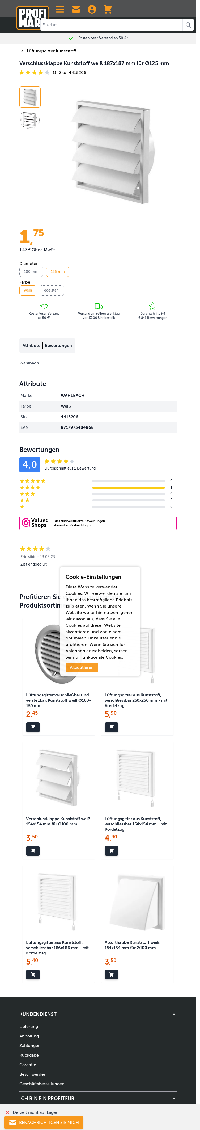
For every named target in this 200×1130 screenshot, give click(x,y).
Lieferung (28, 1026)
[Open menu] (60, 9)
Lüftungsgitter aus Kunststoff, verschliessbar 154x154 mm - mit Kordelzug (136, 824)
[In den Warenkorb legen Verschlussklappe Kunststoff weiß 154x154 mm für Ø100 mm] (33, 851)
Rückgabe (29, 1055)
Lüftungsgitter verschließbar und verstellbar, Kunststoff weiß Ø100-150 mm (58, 700)
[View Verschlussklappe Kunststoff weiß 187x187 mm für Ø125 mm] (30, 120)
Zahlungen (30, 1045)
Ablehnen (75, 651)
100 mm (31, 272)
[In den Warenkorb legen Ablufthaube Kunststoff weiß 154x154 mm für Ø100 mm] (111, 974)
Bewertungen (58, 345)
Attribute (31, 345)
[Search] (188, 25)
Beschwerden (32, 1074)
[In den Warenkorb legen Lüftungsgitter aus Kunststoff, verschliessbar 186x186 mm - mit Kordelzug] (33, 974)
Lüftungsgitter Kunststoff (47, 51)
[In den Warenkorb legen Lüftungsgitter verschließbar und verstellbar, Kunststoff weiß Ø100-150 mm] (33, 727)
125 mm (58, 272)
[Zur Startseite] (32, 16)
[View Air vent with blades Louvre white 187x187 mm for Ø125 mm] (30, 97)
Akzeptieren (82, 667)
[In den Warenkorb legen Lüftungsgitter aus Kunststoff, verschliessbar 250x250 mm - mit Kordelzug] (111, 727)
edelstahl (51, 290)
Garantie (27, 1064)
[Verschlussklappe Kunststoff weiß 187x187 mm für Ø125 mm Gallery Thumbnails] (30, 108)
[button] (37, 72)
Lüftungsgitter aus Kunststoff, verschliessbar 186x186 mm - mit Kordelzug (57, 947)
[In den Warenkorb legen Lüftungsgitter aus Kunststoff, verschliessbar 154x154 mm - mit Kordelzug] (111, 851)
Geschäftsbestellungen (42, 1084)
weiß (28, 290)
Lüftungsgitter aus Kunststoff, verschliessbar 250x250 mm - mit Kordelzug (136, 700)
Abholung (29, 1036)
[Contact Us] (76, 9)
